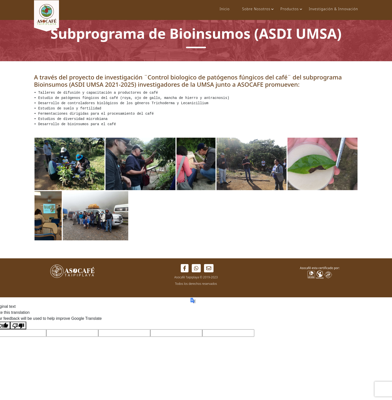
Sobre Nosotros (256, 8)
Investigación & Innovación (333, 8)
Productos (289, 8)
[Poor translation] (18, 325)
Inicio (225, 8)
